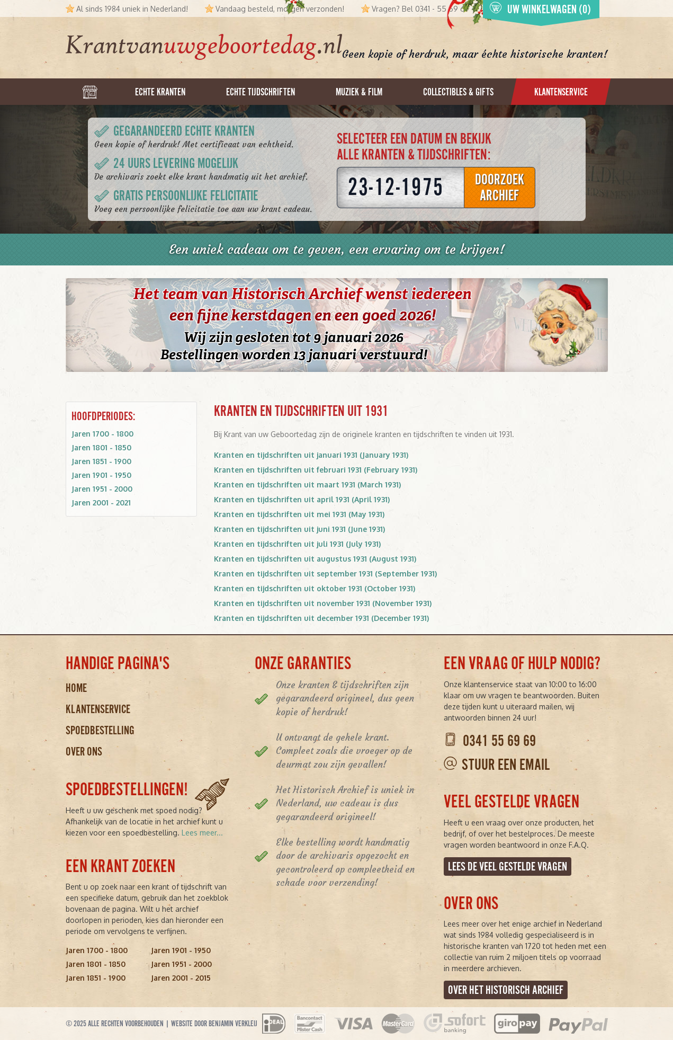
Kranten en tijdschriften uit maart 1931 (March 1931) (307, 484)
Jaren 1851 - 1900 (101, 461)
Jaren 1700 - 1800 (102, 433)
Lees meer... (202, 832)
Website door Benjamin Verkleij (214, 1023)
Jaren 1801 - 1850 (101, 447)
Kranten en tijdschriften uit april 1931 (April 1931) (302, 499)
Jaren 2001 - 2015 (181, 977)
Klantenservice (98, 709)
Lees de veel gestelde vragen (507, 866)
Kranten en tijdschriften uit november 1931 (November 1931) (323, 603)
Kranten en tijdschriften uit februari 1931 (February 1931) (315, 469)
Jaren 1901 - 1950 (101, 474)
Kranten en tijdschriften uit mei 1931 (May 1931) (299, 514)
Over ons (84, 751)
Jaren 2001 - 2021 (101, 502)
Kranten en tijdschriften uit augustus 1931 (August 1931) (315, 558)
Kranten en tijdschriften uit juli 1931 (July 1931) (297, 543)
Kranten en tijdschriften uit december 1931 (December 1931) (321, 618)
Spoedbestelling (100, 730)
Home (76, 688)
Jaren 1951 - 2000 (101, 488)
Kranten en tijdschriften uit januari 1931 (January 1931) (311, 454)
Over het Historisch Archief (505, 990)
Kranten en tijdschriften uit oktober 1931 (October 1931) (314, 588)
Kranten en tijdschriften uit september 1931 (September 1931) (325, 573)
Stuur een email (506, 764)
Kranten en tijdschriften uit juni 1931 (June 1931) (299, 529)
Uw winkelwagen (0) (540, 8)
